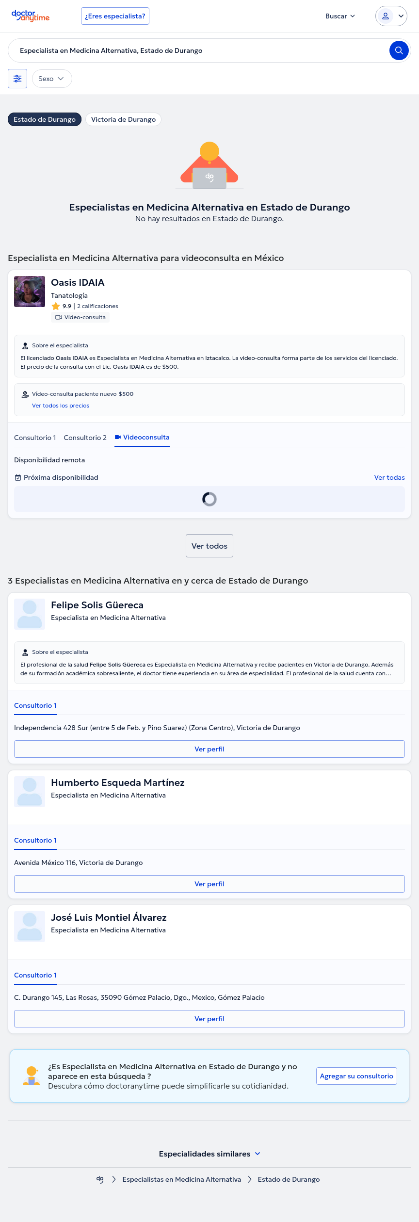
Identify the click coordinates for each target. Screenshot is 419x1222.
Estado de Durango (45, 119)
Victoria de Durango (123, 119)
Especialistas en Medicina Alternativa (182, 1179)
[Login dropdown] (391, 16)
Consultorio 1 (35, 437)
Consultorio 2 (85, 437)
